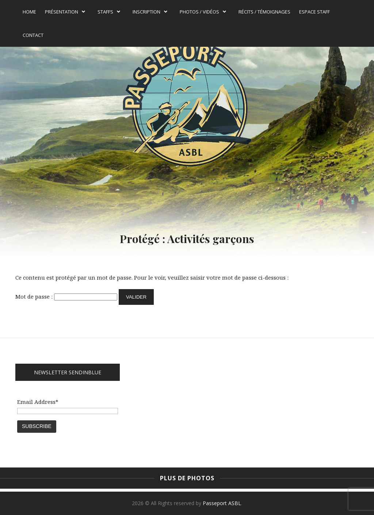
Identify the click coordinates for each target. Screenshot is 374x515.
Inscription (150, 11)
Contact (33, 35)
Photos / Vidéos (203, 11)
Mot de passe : (66, 296)
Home (29, 11)
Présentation (65, 11)
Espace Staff (314, 11)
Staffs (109, 11)
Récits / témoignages (264, 11)
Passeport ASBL (222, 503)
